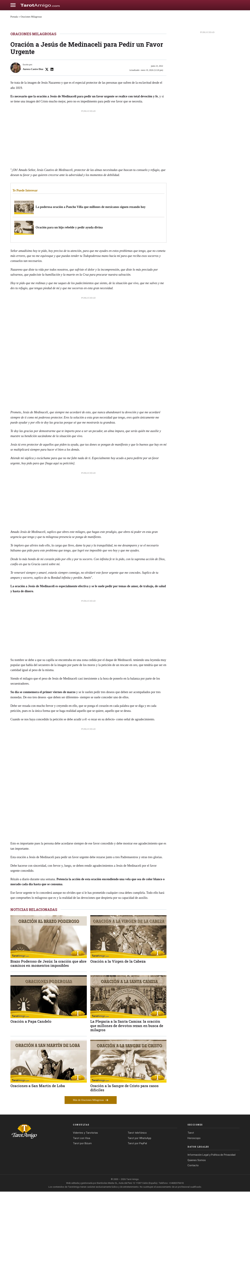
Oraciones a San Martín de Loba (37, 1171)
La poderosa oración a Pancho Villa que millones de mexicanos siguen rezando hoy (90, 292)
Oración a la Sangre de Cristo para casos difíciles (124, 1173)
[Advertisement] (88, 225)
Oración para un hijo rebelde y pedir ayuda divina (69, 313)
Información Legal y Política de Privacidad (211, 1240)
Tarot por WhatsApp (139, 1223)
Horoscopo (194, 1223)
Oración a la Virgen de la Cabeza (118, 1046)
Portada (14, 16)
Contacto (193, 1251)
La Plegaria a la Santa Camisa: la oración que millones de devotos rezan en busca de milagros (126, 1111)
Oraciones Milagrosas (31, 16)
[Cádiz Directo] (40, 5)
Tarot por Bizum (82, 1228)
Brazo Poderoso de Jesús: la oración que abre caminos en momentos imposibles (48, 1048)
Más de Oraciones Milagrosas (90, 1185)
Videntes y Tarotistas (85, 1218)
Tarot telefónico (137, 1218)
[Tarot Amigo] (36, 1217)
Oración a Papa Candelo (30, 1107)
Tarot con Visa (81, 1223)
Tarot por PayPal (137, 1228)
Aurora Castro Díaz (33, 154)
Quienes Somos (197, 1245)
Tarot (191, 1218)
